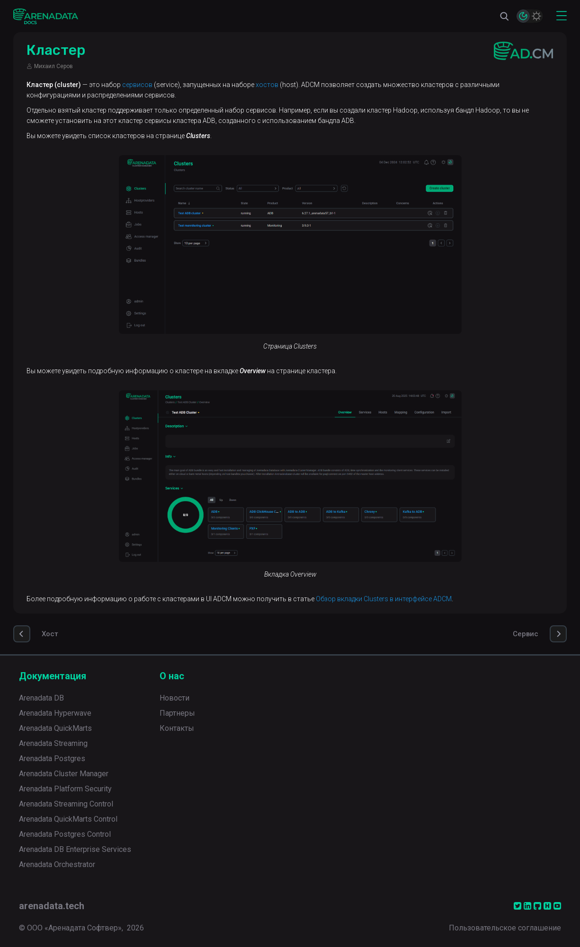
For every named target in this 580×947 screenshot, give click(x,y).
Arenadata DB (41, 697)
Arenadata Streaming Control (66, 803)
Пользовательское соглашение (505, 927)
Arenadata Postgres (52, 758)
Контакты (177, 728)
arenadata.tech (51, 906)
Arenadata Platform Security (65, 788)
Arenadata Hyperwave (55, 713)
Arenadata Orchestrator (57, 864)
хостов (267, 84)
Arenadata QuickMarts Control (68, 819)
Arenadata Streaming (53, 743)
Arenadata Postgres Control (65, 834)
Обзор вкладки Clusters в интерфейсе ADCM (384, 599)
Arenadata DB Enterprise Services (75, 849)
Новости (174, 697)
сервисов (137, 84)
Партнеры (177, 713)
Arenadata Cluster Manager (63, 773)
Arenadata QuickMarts (55, 728)
